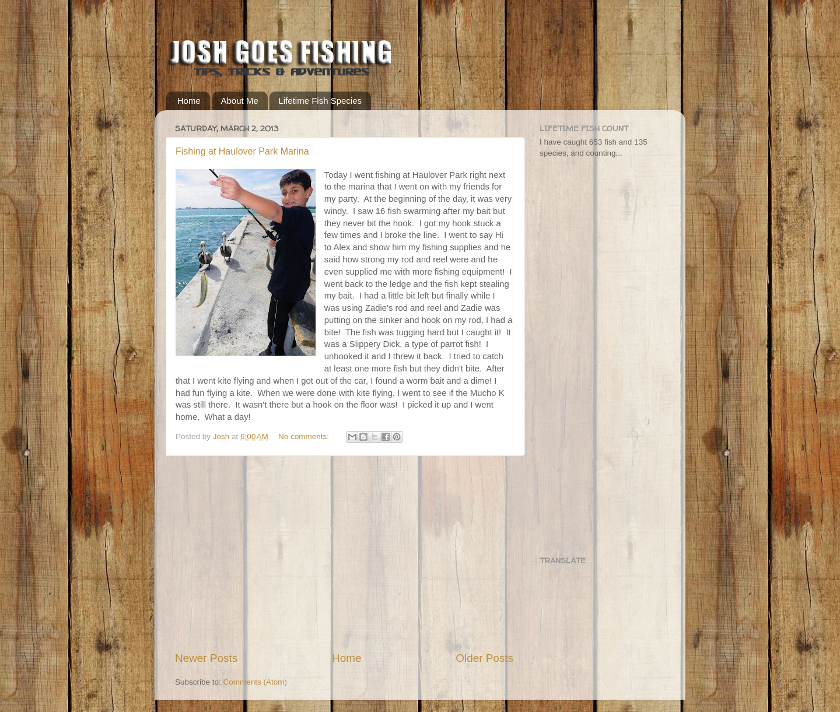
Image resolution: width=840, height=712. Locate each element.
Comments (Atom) (255, 682)
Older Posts (484, 658)
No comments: (304, 436)
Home (189, 101)
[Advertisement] (344, 553)
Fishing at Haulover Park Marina (242, 151)
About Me (239, 101)
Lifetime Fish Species (320, 101)
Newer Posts (206, 658)
